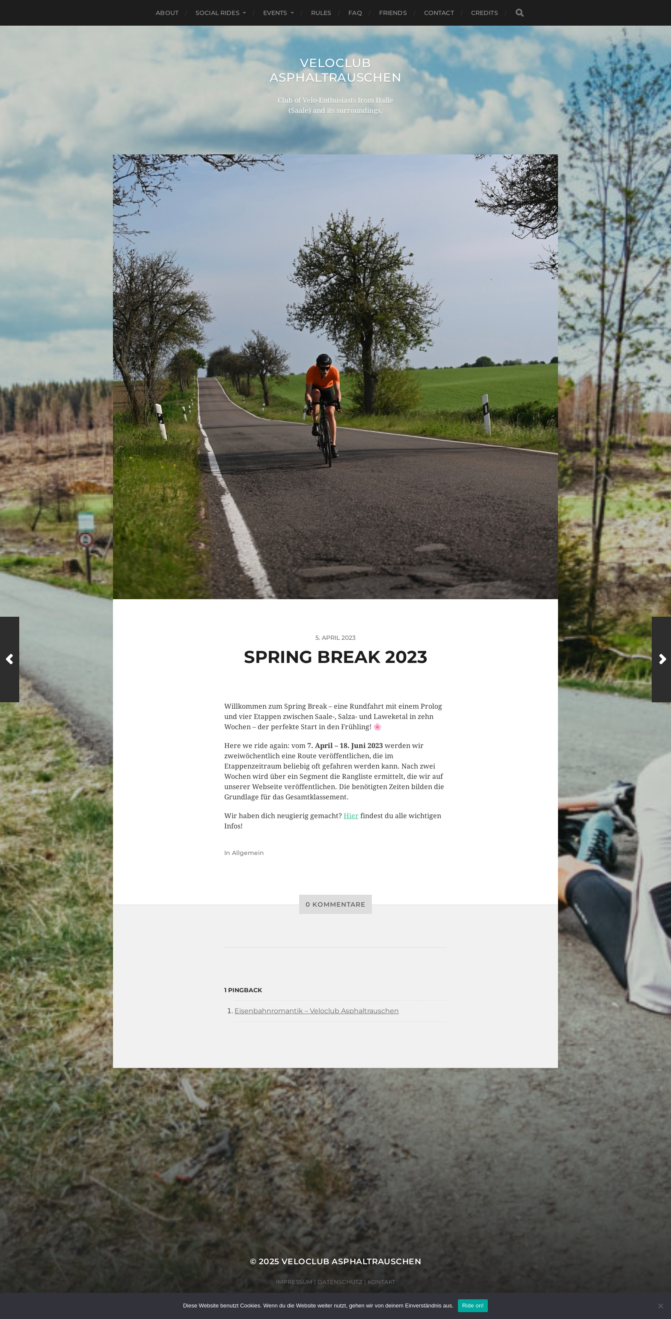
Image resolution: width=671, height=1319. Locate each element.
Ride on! (473, 1305)
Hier (351, 816)
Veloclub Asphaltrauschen (336, 70)
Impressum (294, 1281)
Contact (439, 13)
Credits (484, 13)
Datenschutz (340, 1281)
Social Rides (218, 13)
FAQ (355, 13)
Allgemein (248, 853)
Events (275, 13)
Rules (321, 13)
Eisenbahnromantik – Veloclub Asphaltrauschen (317, 1011)
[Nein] (660, 1305)
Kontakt (381, 1281)
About (167, 13)
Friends (393, 13)
